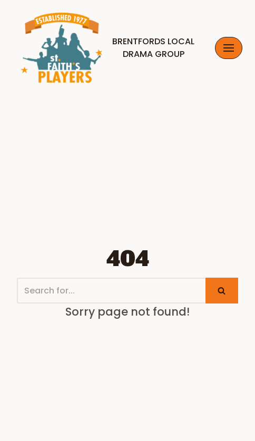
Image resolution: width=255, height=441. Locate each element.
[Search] (111, 290)
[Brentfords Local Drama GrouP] (106, 48)
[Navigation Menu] (228, 48)
